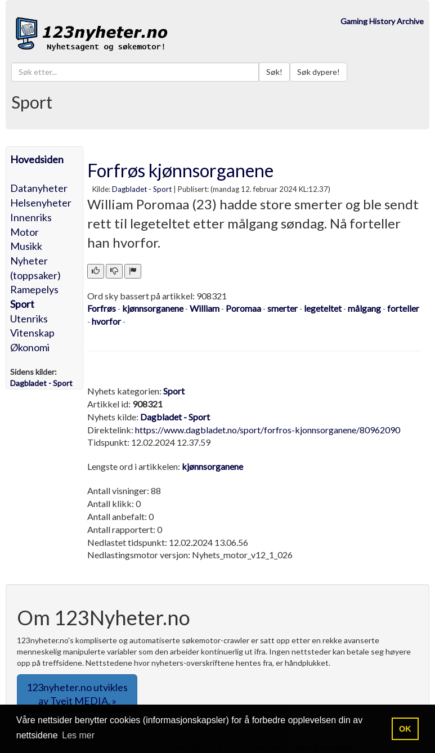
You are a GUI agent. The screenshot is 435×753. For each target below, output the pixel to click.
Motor (24, 232)
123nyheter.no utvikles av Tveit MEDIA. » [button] (77, 694)
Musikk (26, 246)
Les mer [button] (78, 735)
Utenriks (29, 318)
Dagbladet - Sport (142, 189)
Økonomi (30, 347)
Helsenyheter (40, 202)
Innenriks (31, 217)
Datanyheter (39, 188)
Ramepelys (34, 289)
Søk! (274, 72)
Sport (22, 304)
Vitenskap (32, 332)
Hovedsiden (37, 159)
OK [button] (405, 728)
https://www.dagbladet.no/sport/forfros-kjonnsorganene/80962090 (267, 429)
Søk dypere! (318, 72)
